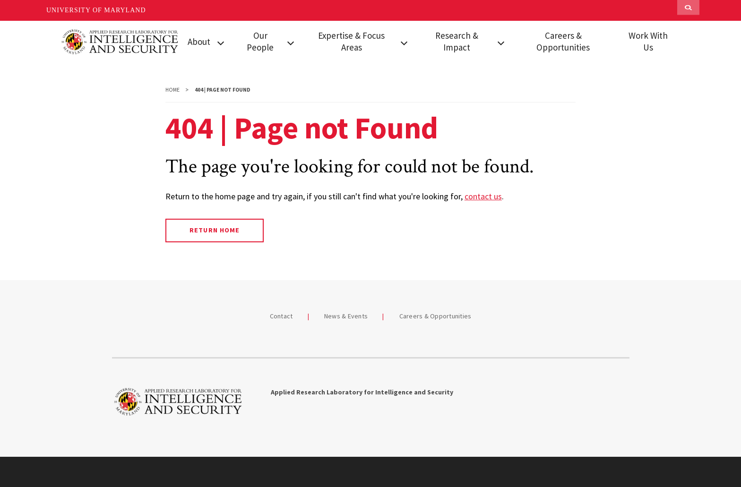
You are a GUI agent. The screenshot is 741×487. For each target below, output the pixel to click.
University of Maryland (96, 10)
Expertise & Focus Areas (351, 41)
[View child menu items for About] (220, 42)
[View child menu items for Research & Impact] (501, 42)
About (199, 41)
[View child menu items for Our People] (291, 42)
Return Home (214, 230)
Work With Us (648, 41)
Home (172, 89)
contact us (483, 196)
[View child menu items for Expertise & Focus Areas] (404, 42)
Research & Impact (456, 41)
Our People (260, 41)
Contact (281, 316)
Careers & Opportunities (563, 41)
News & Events (346, 316)
